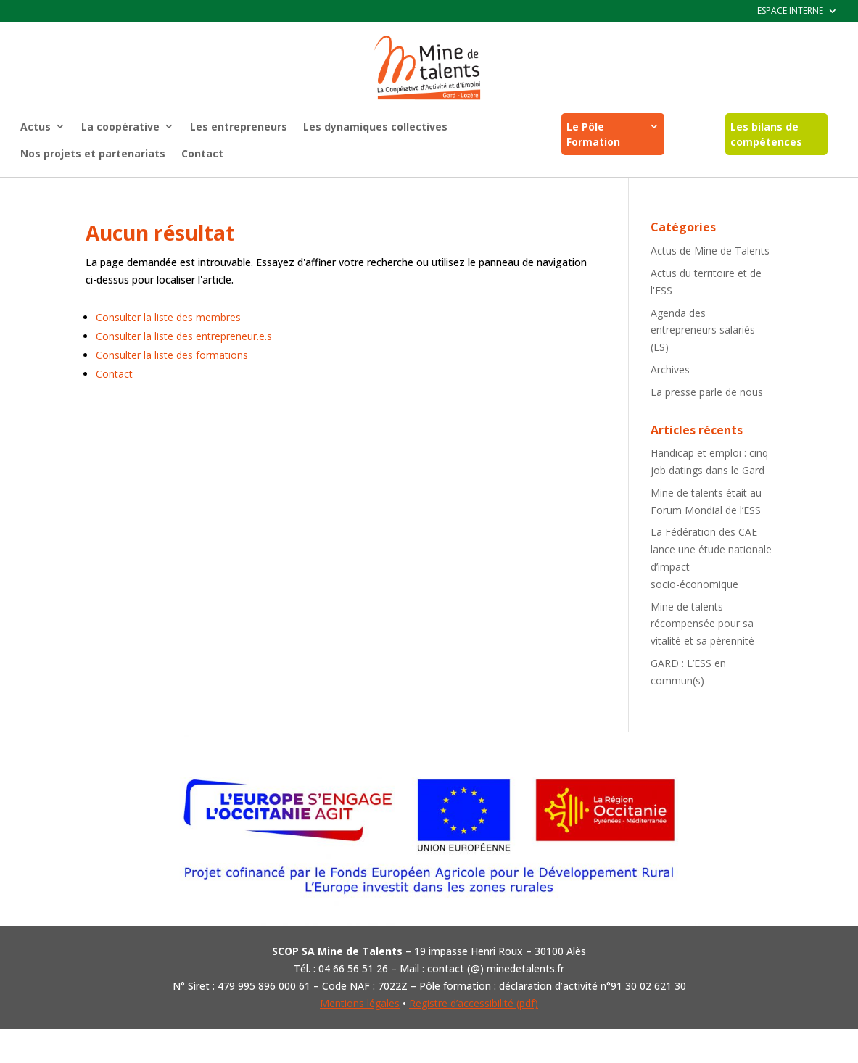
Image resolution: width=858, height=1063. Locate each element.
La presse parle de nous (707, 392)
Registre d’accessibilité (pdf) (473, 1003)
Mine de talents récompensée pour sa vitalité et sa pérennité (702, 624)
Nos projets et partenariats (92, 153)
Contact (202, 153)
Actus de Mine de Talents (710, 250)
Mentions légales (360, 1003)
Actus (35, 126)
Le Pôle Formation (593, 134)
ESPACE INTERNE (790, 11)
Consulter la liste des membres (168, 317)
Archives (670, 369)
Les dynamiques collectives (375, 126)
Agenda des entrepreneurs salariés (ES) (703, 330)
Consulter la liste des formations (172, 355)
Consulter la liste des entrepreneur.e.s (184, 336)
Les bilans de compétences (766, 134)
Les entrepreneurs (238, 126)
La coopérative (120, 126)
